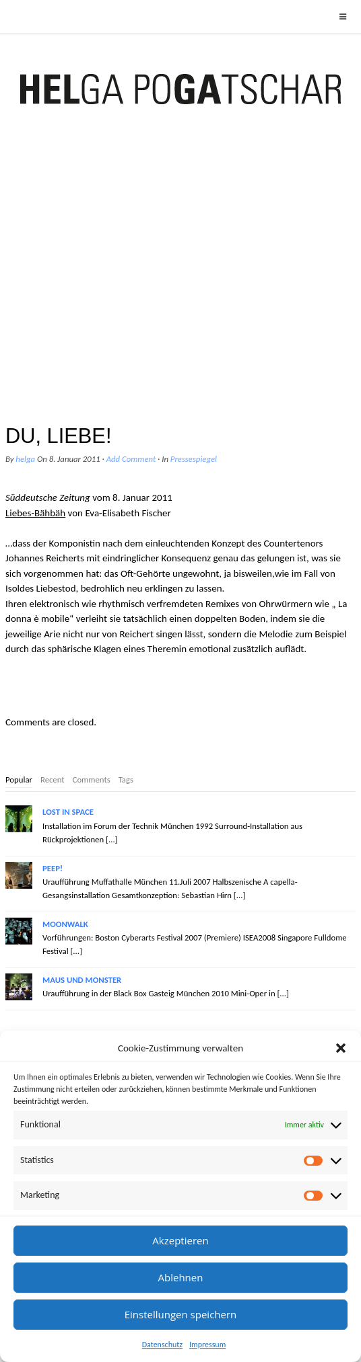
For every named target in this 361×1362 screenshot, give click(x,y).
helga (25, 459)
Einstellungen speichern (181, 1314)
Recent (52, 779)
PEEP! (52, 868)
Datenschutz (162, 1344)
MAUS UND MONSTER (81, 980)
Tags (126, 779)
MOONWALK (65, 924)
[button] (341, 1048)
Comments (91, 779)
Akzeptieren (180, 1240)
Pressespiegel (193, 459)
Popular (18, 779)
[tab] (18, 780)
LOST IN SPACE (68, 812)
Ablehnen (180, 1277)
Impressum (207, 1344)
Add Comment (131, 459)
